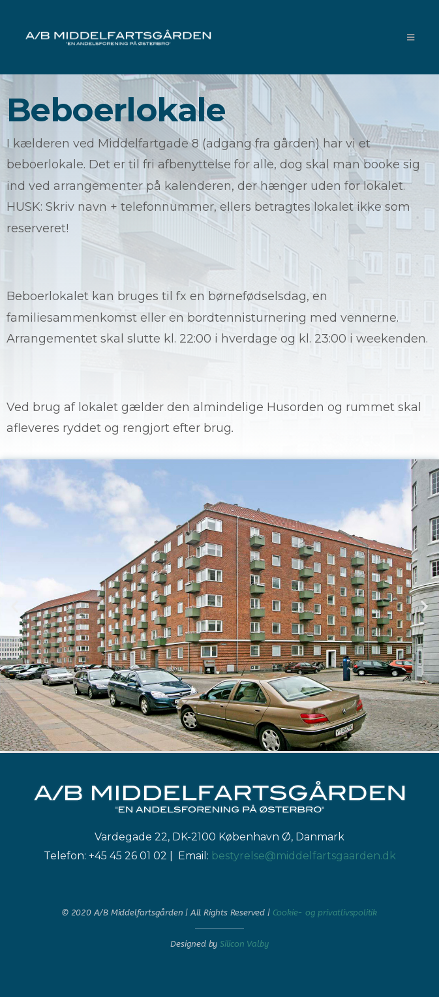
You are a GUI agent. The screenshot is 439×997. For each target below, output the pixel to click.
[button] (15, 606)
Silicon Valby (244, 944)
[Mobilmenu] (411, 37)
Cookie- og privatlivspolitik (325, 912)
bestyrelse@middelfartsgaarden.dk (303, 856)
